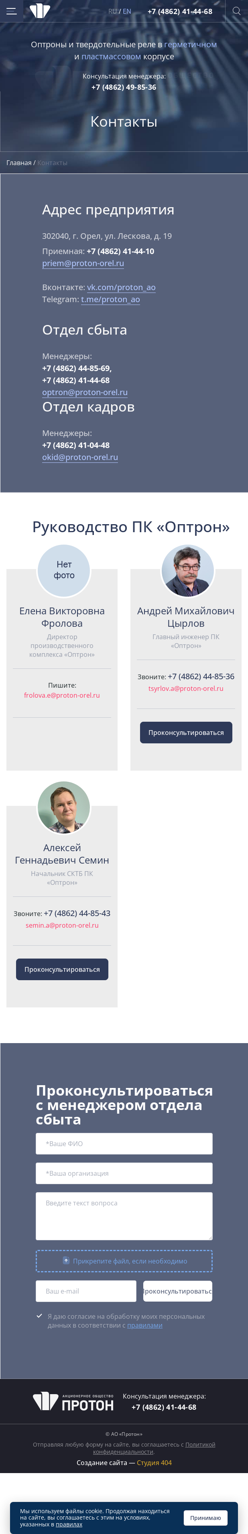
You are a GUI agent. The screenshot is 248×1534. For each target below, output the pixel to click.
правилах (69, 1524)
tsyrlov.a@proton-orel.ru (186, 688)
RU (113, 11)
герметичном (190, 44)
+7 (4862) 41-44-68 (180, 11)
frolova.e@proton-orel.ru (62, 695)
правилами (145, 1325)
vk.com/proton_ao (121, 287)
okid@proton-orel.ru (80, 457)
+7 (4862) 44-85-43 (77, 913)
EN (127, 11)
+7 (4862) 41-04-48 (76, 445)
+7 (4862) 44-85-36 (201, 676)
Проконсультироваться (186, 732)
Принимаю (205, 1518)
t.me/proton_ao (110, 299)
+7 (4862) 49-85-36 (123, 87)
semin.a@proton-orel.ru (62, 925)
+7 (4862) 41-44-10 (120, 251)
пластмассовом (111, 56)
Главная (19, 162)
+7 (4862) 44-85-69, (77, 368)
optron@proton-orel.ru (85, 392)
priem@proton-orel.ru (83, 263)
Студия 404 (154, 1462)
